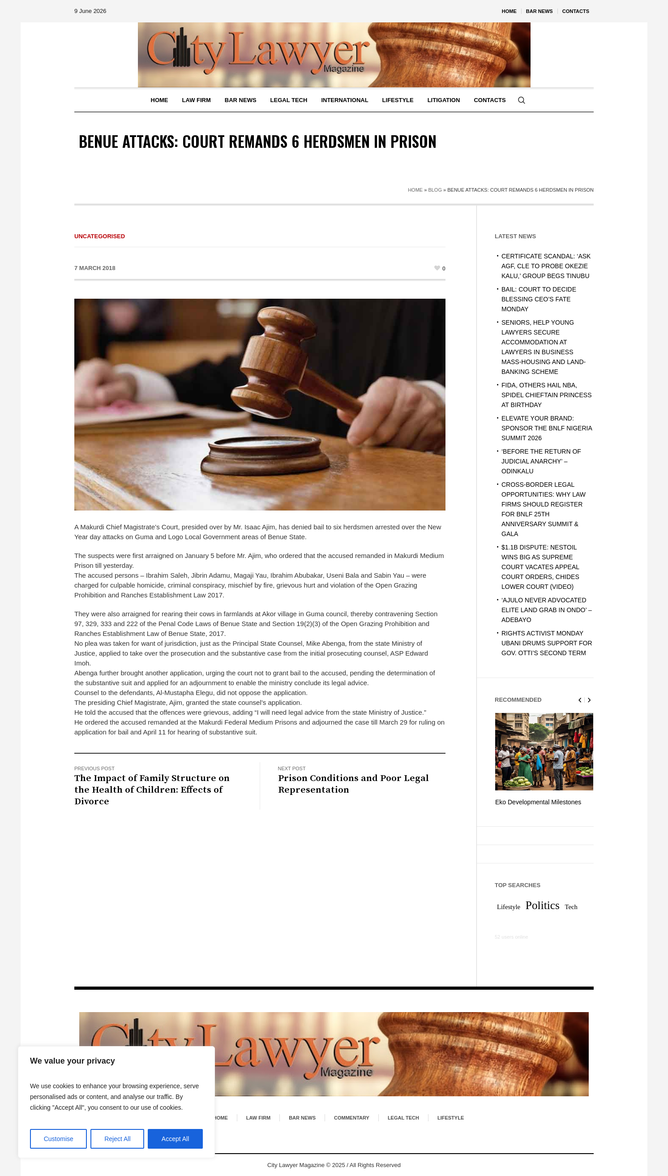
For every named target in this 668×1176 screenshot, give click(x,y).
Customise (58, 1138)
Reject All (117, 1138)
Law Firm (258, 1117)
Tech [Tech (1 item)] (571, 906)
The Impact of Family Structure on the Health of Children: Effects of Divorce (152, 790)
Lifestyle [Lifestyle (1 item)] (508, 906)
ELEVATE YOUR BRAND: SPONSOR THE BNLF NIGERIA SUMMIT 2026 (546, 428)
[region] (116, 1102)
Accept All (175, 1138)
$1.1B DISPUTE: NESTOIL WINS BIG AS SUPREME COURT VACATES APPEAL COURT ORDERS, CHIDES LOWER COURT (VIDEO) (540, 567)
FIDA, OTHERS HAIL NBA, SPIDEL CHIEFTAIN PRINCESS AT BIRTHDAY (546, 395)
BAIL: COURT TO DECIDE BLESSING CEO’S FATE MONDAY (538, 299)
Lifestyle (450, 1117)
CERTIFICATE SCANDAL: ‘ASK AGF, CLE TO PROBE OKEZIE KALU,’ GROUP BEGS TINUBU (546, 266)
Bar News (302, 1117)
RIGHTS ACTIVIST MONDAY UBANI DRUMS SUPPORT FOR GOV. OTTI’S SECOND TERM (546, 643)
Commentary (351, 1117)
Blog (435, 190)
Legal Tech (403, 1117)
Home (415, 190)
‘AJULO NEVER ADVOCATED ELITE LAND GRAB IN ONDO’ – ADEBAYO (546, 610)
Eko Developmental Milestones (538, 802)
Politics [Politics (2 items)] (543, 904)
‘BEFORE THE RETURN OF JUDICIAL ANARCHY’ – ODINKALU (541, 461)
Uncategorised (99, 236)
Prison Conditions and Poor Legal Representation (353, 784)
